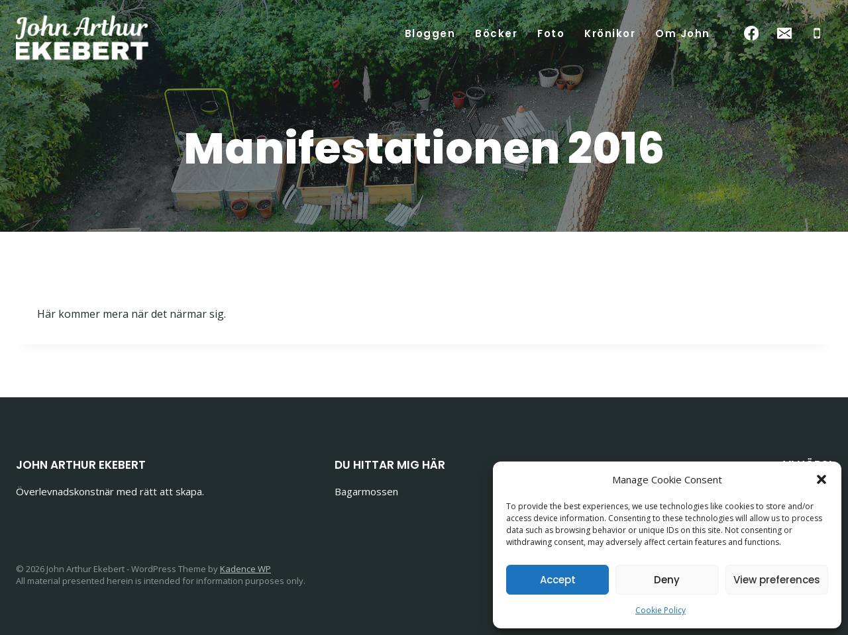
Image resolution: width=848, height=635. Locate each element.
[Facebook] (752, 33)
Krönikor (609, 33)
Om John (682, 33)
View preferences (776, 580)
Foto (550, 33)
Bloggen (430, 33)
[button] (821, 479)
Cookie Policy (660, 610)
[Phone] (817, 33)
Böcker (496, 33)
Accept (558, 580)
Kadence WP (245, 569)
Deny (667, 580)
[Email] (784, 33)
